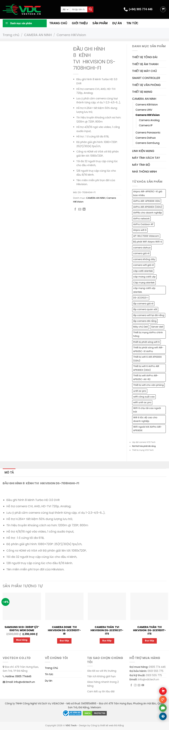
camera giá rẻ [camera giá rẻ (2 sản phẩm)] (141, 253)
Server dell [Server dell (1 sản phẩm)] (157, 326)
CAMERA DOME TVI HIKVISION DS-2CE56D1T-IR (64, 630)
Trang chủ (58, 23)
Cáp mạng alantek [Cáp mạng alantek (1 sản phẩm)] (144, 282)
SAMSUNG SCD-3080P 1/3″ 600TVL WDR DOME (22, 628)
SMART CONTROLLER (146, 78)
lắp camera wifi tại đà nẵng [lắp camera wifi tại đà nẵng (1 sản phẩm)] (148, 315)
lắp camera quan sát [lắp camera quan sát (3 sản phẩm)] (145, 309)
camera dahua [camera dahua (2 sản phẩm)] (142, 247)
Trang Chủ (51, 668)
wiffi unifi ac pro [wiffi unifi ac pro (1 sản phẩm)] (142, 402)
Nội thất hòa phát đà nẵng (144, 446)
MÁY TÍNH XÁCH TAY (146, 158)
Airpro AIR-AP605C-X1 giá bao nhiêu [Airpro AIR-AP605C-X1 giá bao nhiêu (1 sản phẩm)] (147, 193)
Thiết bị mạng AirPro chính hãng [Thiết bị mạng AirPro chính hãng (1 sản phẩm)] (148, 334)
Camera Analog (149, 120)
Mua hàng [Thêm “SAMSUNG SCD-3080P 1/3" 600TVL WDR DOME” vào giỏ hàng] (21, 640)
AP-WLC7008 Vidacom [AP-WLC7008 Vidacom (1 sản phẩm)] (146, 235)
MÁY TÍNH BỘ (141, 165)
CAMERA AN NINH (38, 35)
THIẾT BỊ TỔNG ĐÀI (145, 57)
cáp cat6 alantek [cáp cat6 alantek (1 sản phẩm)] (143, 270)
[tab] (9, 472)
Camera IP (145, 125)
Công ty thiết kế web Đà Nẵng (107, 725)
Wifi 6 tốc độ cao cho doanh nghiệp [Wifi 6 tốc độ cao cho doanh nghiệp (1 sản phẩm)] (145, 419)
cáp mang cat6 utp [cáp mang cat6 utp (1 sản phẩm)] (144, 276)
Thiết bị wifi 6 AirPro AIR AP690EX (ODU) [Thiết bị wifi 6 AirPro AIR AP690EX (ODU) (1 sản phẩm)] (146, 368)
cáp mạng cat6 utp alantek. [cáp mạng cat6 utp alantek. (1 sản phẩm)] (144, 290)
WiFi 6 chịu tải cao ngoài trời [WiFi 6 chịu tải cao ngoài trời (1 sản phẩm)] (147, 410)
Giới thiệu (80, 23)
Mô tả (9, 472)
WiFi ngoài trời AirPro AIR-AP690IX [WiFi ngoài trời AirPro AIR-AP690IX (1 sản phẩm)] (147, 428)
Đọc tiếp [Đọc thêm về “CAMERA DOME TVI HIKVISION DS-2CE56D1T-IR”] (64, 640)
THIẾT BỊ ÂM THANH (145, 64)
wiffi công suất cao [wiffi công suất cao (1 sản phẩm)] (144, 396)
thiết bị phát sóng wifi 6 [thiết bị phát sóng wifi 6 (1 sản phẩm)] (146, 341)
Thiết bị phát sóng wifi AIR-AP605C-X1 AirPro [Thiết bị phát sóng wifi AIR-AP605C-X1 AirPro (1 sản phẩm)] (148, 349)
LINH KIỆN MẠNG (143, 151)
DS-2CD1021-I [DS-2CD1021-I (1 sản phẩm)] (140, 297)
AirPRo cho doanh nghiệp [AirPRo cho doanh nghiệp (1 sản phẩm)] (147, 212)
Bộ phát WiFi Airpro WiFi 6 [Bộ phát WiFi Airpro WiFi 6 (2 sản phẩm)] (147, 241)
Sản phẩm (100, 23)
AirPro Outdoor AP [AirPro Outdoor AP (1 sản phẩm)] (143, 224)
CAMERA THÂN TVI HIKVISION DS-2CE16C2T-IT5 (107, 630)
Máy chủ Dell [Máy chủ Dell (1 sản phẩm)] (140, 326)
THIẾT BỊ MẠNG (142, 92)
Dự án (117, 23)
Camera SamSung (147, 143)
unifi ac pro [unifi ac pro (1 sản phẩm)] (139, 390)
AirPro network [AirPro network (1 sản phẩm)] (141, 218)
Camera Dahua (146, 138)
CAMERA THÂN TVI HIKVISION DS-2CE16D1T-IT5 (149, 630)
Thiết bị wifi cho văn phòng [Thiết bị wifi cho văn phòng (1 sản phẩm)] (148, 385)
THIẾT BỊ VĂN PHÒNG (146, 85)
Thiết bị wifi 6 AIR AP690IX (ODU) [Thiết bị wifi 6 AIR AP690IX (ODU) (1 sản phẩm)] (147, 358)
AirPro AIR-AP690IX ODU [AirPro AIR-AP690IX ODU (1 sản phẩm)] (146, 200)
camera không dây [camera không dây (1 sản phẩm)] (144, 259)
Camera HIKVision (71, 35)
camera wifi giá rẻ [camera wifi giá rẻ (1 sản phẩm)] (143, 265)
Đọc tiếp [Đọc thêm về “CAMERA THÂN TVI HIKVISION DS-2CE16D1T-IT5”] (149, 640)
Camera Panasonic (148, 132)
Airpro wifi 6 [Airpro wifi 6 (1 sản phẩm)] (140, 230)
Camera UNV (144, 110)
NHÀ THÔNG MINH (144, 171)
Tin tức (132, 23)
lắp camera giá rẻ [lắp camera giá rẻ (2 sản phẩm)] (143, 303)
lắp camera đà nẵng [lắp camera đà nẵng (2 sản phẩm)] (144, 320)
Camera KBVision (147, 104)
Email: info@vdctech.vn (20, 682)
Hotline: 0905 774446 (18, 676)
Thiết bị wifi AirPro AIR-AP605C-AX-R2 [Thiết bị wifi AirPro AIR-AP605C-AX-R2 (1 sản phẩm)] (145, 377)
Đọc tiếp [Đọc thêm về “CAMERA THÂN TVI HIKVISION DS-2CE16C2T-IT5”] (107, 640)
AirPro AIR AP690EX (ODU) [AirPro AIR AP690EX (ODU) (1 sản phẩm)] (147, 206)
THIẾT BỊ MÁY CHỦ (144, 71)
